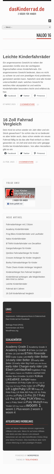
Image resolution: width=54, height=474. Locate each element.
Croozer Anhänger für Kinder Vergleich (23, 258)
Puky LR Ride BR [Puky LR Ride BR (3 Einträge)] (19, 392)
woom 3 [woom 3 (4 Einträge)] (37, 409)
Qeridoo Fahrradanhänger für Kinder (22, 253)
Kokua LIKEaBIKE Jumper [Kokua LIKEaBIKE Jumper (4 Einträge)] (24, 377)
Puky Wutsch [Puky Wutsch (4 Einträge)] (34, 402)
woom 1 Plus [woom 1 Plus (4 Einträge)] (14, 409)
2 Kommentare (27, 104)
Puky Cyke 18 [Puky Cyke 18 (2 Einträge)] (39, 383)
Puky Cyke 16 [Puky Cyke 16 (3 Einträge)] (27, 382)
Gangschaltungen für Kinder (18, 248)
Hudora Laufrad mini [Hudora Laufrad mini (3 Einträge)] (35, 373)
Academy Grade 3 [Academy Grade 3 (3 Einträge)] (38, 347)
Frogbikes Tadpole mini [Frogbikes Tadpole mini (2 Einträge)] (16, 373)
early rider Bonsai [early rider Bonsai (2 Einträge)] (40, 363)
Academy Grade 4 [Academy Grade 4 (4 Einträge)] (17, 350)
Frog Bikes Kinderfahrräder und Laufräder (24, 234)
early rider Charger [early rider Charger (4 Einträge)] (17, 366)
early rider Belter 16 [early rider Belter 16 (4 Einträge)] (21, 360)
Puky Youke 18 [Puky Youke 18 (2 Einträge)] (20, 406)
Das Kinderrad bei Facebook (18, 319)
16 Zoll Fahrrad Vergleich (18, 121)
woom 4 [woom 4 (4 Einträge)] (11, 412)
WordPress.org (12, 331)
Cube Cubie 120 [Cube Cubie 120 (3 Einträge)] (19, 357)
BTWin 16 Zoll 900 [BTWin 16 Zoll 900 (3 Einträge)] (15, 353)
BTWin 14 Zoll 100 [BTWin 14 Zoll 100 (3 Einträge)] (38, 350)
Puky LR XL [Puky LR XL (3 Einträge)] (34, 392)
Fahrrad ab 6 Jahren (15, 289)
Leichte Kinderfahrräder (26, 56)
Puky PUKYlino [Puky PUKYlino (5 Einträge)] (30, 398)
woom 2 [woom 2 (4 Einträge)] (27, 409)
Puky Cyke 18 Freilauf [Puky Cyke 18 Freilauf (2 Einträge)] (13, 386)
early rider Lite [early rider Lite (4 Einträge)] (38, 366)
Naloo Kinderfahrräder (16, 239)
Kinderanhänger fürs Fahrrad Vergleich (23, 272)
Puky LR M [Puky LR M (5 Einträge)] (26, 389)
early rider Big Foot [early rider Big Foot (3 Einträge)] (24, 363)
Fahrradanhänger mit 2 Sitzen (19, 224)
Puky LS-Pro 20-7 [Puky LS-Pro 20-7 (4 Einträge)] (27, 395)
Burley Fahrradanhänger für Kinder (21, 262)
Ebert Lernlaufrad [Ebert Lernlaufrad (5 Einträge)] (18, 369)
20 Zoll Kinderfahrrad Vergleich (20, 293)
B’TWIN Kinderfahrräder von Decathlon (23, 243)
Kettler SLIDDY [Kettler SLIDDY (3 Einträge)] (26, 376)
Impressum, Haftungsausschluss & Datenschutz (26, 316)
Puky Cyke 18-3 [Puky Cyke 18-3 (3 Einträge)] (29, 386)
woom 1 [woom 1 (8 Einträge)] (33, 405)
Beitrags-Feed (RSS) (14, 325)
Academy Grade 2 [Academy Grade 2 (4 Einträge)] (17, 346)
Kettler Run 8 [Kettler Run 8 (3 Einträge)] (12, 376)
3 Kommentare (26, 162)
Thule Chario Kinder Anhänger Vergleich (24, 267)
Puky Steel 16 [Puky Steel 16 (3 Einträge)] (19, 402)
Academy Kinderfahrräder (17, 229)
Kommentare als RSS (15, 328)
